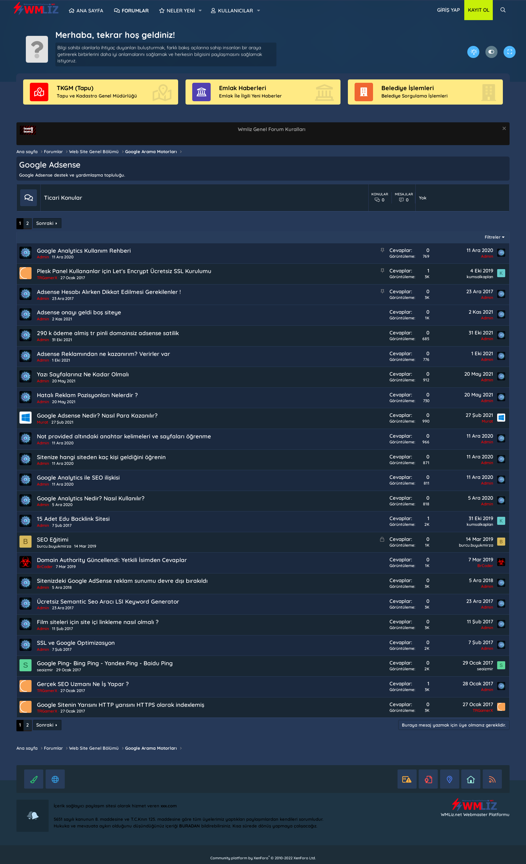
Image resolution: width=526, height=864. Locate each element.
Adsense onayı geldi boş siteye (79, 312)
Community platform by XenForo (263, 858)
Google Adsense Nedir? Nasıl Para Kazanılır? (97, 415)
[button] (200, 11)
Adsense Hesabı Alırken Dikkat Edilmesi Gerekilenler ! (109, 291)
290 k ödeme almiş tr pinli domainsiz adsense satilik (108, 332)
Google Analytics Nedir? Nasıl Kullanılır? (91, 498)
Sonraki (44, 223)
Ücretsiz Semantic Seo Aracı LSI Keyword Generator (108, 601)
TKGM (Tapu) (75, 88)
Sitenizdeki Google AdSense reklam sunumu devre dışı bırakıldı (122, 580)
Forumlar (135, 10)
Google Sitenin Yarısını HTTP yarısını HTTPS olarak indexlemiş (120, 704)
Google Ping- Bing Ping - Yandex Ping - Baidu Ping (105, 663)
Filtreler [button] (493, 237)
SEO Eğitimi (52, 539)
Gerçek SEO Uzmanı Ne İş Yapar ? (83, 683)
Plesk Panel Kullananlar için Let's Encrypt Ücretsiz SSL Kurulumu (124, 270)
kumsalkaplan (480, 276)
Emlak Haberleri (242, 88)
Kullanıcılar (235, 10)
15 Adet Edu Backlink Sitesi (73, 518)
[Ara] (503, 10)
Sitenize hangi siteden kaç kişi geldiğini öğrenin (101, 456)
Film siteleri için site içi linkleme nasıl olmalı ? (98, 621)
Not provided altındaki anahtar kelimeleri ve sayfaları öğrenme (124, 436)
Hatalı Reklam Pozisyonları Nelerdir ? (87, 394)
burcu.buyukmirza (54, 546)
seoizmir (45, 669)
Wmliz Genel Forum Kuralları (271, 129)
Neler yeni (181, 10)
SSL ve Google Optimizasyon (76, 642)
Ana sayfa (89, 10)
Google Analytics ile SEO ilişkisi (78, 477)
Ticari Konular (63, 197)
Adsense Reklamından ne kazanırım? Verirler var (103, 353)
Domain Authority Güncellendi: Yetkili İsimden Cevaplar (112, 559)
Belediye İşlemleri (407, 88)
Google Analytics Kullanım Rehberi (84, 250)
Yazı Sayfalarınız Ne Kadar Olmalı (83, 374)
